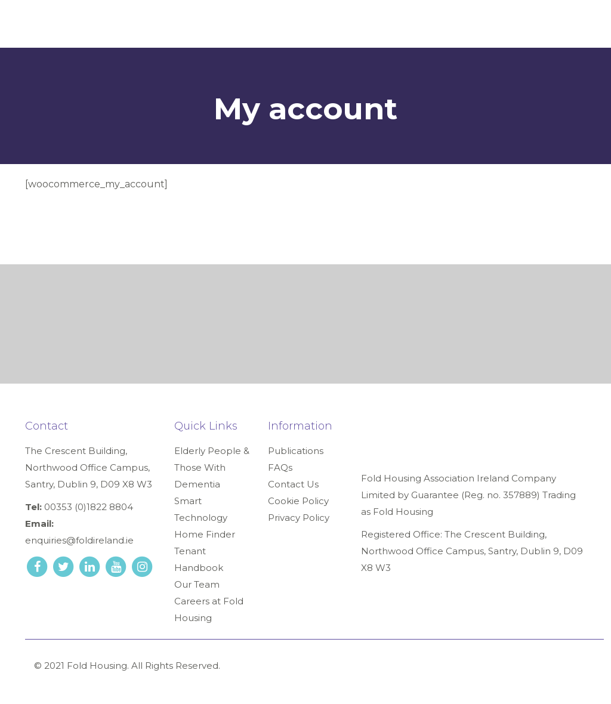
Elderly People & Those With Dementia (211, 467)
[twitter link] (64, 566)
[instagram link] (142, 566)
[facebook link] (38, 566)
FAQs (280, 467)
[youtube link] (117, 566)
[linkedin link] (91, 566)
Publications (295, 450)
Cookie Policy (298, 501)
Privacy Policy (298, 517)
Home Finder (204, 534)
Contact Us (293, 484)
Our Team (197, 584)
